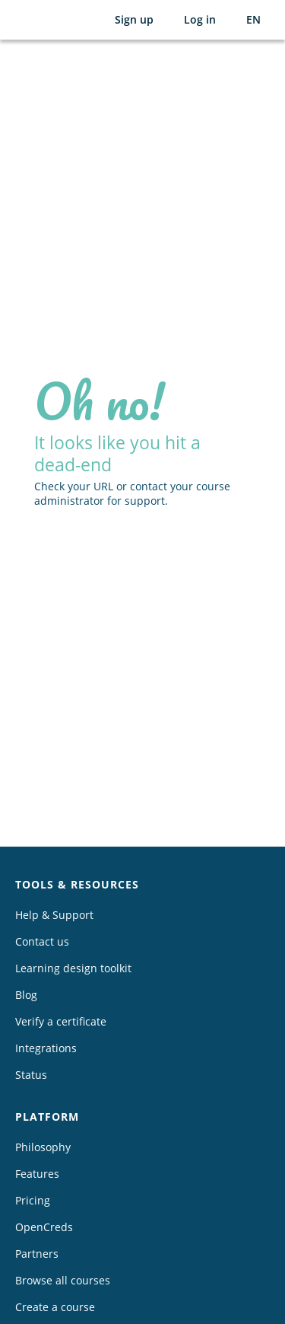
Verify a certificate (60, 1021)
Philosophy (43, 1147)
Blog (26, 994)
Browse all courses (62, 1280)
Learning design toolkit (73, 968)
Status (31, 1074)
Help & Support (54, 915)
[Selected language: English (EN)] (253, 20)
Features (37, 1173)
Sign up (134, 19)
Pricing (32, 1200)
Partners (37, 1253)
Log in (200, 19)
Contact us (42, 941)
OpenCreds (44, 1227)
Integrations (46, 1048)
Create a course (55, 1307)
